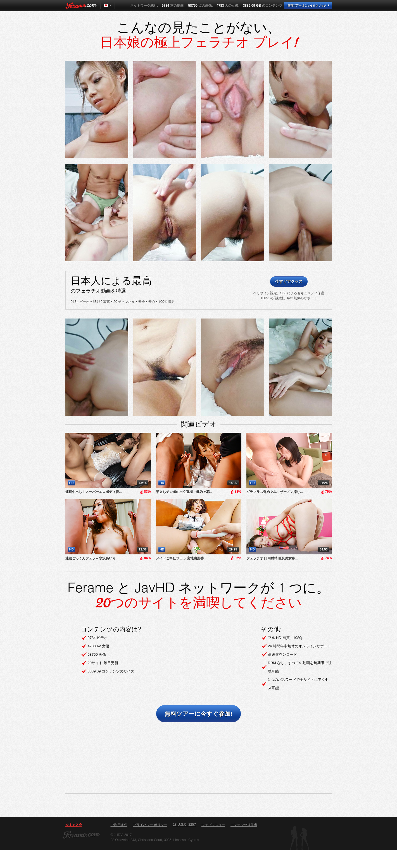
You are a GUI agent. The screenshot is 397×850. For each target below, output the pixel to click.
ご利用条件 (119, 825)
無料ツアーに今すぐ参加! (198, 713)
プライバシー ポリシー (150, 825)
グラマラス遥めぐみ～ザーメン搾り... (274, 492)
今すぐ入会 (73, 825)
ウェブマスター (213, 825)
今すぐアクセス (289, 281)
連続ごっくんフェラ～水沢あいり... (91, 558)
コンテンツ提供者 (243, 825)
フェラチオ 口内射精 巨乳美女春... (272, 558)
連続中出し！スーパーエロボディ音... (93, 492)
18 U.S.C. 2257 (184, 825)
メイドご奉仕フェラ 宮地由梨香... (181, 558)
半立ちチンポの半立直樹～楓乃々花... (184, 492)
